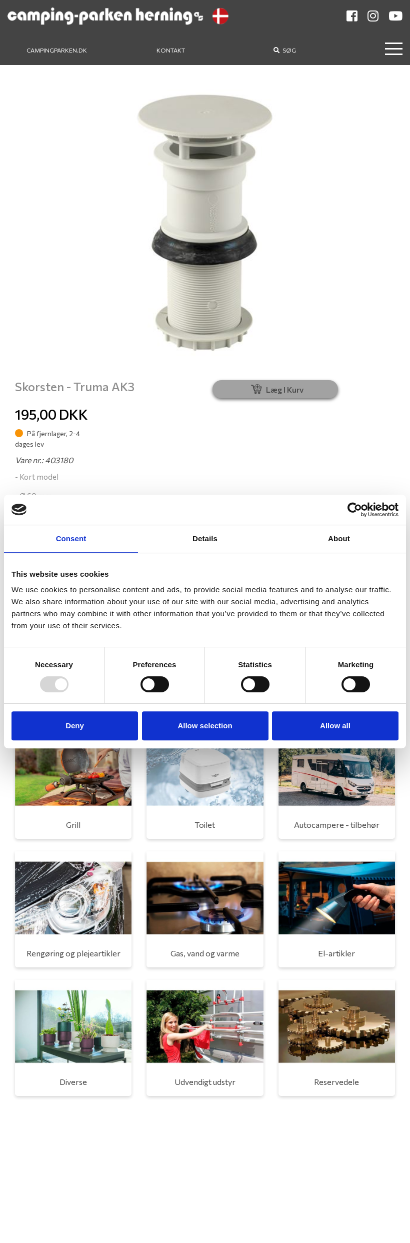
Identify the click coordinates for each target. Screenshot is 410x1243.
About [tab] (339, 538)
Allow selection (205, 725)
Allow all (335, 725)
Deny (75, 725)
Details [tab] (205, 538)
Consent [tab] (71, 538)
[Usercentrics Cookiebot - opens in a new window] (354, 509)
